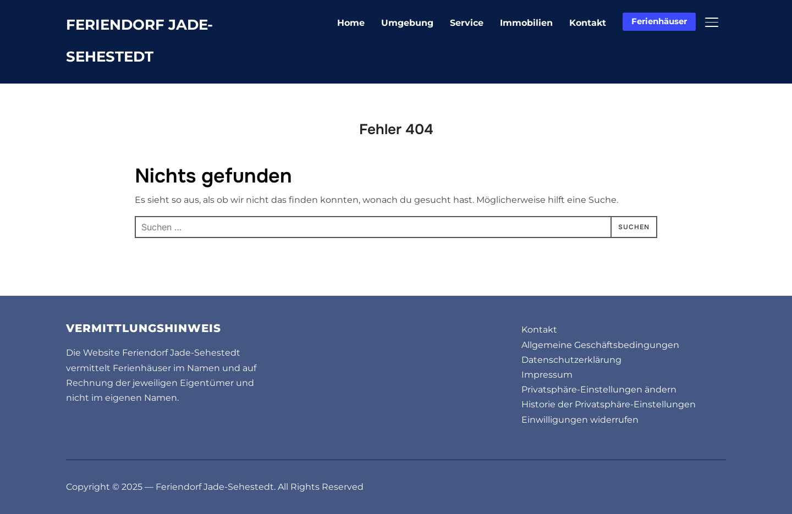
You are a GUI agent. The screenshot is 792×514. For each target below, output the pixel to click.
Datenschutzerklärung (571, 360)
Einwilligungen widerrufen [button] (580, 419)
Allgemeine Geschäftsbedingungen (600, 345)
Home (351, 23)
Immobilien (526, 23)
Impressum (547, 374)
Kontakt (587, 23)
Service (466, 23)
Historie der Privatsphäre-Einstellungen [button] (608, 404)
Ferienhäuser (659, 21)
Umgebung (407, 23)
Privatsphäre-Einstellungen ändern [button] (598, 389)
